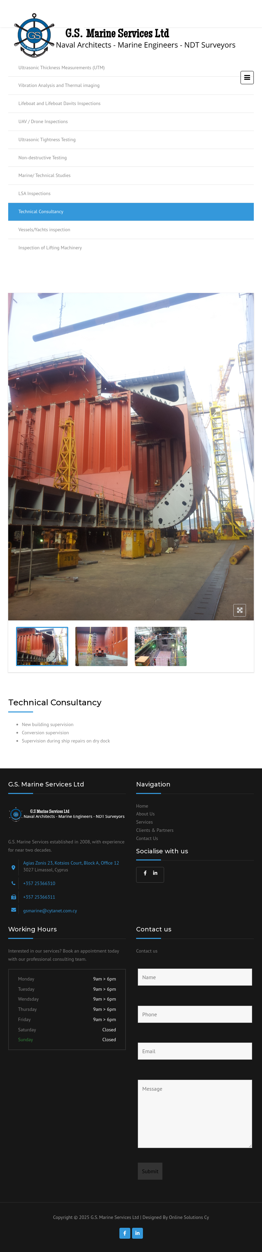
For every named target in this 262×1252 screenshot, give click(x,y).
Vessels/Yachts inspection (44, 229)
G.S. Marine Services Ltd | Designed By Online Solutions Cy (150, 1217)
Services (144, 822)
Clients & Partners (155, 830)
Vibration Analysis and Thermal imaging (59, 85)
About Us (145, 814)
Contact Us (147, 838)
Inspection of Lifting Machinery (50, 248)
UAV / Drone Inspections (43, 121)
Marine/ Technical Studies (44, 175)
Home (142, 806)
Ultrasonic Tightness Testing (47, 139)
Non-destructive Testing (42, 157)
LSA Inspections (34, 193)
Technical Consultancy (40, 211)
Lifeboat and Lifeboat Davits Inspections (59, 103)
